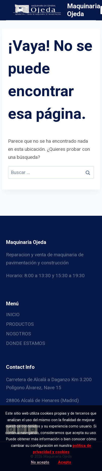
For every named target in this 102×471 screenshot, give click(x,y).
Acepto (64, 462)
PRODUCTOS (20, 324)
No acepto (40, 462)
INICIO (13, 314)
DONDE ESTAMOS (25, 343)
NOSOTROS (18, 334)
